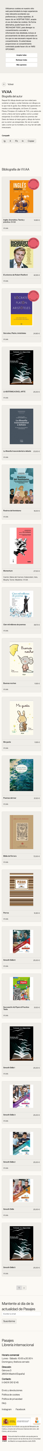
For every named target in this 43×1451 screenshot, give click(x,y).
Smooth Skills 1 (9, 1068)
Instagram (7, 1409)
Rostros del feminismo (12, 511)
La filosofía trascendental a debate (17, 451)
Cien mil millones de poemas (14, 625)
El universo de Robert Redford (15, 275)
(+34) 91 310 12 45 (10, 1382)
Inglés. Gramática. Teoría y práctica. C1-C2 (13, 221)
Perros (6, 913)
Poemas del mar (9, 798)
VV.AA (5, 228)
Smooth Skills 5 (9, 1267)
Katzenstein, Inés (30, 577)
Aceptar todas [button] (22, 55)
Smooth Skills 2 (9, 1162)
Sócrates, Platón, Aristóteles (14, 333)
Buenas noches (9, 683)
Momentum (8, 571)
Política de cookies (11, 1394)
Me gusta (7, 742)
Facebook (20, 1409)
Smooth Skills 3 (9, 1115)
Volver (8, 84)
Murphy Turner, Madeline (12, 580)
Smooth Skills (8, 1209)
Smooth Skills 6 (9, 960)
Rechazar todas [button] (21, 60)
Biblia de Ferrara (10, 856)
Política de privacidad (12, 1399)
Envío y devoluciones (12, 1390)
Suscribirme (9, 1321)
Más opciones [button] (22, 65)
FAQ (4, 1403)
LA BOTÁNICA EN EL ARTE (14, 392)
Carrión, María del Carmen (13, 577)
